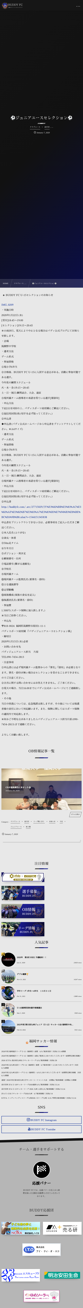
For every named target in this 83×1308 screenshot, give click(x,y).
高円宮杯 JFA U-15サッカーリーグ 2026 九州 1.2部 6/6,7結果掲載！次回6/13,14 (33, 1089)
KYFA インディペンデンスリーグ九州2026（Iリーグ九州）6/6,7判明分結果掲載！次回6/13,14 (38, 1098)
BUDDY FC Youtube (43, 1129)
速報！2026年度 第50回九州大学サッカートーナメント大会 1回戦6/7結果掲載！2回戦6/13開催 (38, 1080)
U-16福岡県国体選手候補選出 (29, 1008)
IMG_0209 (7, 305)
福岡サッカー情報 (43, 1041)
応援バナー (41, 1183)
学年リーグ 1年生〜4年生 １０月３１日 (34, 991)
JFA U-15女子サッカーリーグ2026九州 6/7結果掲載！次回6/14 (27, 1094)
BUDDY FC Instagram (43, 1120)
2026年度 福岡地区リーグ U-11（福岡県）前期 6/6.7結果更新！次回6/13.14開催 (33, 1051)
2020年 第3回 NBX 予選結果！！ (32, 957)
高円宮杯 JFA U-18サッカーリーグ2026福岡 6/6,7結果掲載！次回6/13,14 (30, 1085)
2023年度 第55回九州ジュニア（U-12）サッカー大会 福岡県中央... (45, 1025)
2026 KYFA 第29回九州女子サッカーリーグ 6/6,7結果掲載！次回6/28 (29, 1060)
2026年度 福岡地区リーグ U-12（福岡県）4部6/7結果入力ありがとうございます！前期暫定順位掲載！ (41, 1056)
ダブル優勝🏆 (22, 974)
